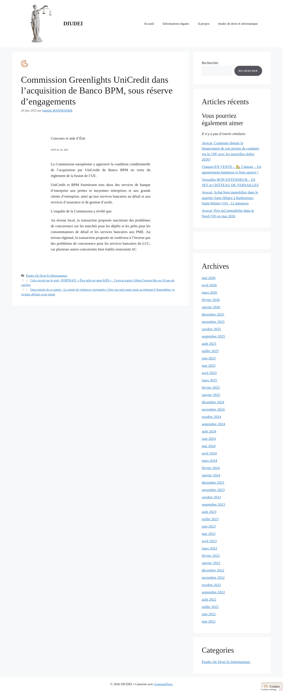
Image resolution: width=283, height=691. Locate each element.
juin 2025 (209, 358)
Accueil (149, 23)
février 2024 (211, 468)
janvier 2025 (211, 395)
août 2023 (209, 512)
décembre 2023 (213, 483)
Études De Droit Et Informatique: (47, 275)
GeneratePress (163, 684)
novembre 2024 (213, 409)
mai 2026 (209, 278)
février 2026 (211, 300)
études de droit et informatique (238, 23)
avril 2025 (209, 373)
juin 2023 (209, 526)
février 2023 (211, 556)
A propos (204, 23)
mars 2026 (209, 292)
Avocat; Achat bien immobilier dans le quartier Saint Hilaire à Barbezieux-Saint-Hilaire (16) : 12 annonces (230, 197)
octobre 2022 (211, 585)
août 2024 (209, 431)
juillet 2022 (210, 607)
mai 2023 (209, 534)
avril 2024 (209, 453)
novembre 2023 (213, 490)
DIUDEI (73, 23)
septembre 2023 (213, 504)
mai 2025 (209, 366)
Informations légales (176, 23)
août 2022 (209, 599)
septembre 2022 (213, 592)
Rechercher (210, 63)
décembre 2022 (213, 570)
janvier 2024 (211, 475)
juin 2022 (209, 614)
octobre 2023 (211, 497)
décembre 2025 (213, 314)
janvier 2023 (211, 563)
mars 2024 (209, 461)
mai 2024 (209, 446)
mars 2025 (209, 380)
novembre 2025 (213, 322)
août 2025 (209, 344)
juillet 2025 (210, 351)
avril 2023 (209, 541)
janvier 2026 (211, 307)
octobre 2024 (211, 417)
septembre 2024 (213, 424)
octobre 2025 (211, 329)
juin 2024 (209, 439)
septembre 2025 (213, 336)
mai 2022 (209, 621)
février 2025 (211, 387)
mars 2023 (209, 548)
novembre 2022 (213, 578)
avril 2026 (209, 285)
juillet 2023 (210, 519)
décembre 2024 (213, 402)
